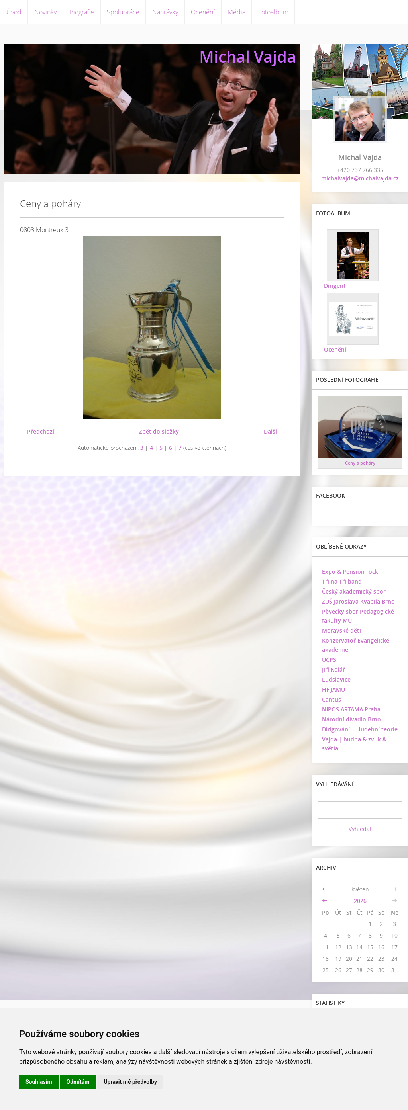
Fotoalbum (273, 12)
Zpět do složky (159, 431)
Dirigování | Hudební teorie (360, 729)
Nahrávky (165, 12)
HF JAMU (333, 689)
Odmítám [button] (78, 1082)
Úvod (14, 12)
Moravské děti (341, 630)
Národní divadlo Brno (351, 719)
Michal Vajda (247, 56)
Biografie (81, 12)
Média (236, 12)
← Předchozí (37, 431)
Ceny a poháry (360, 463)
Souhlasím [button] (39, 1082)
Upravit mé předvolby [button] (130, 1082)
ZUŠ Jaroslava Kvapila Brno (358, 601)
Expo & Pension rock (350, 571)
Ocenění (203, 12)
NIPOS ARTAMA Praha (351, 709)
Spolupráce (123, 12)
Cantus (331, 699)
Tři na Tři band (342, 581)
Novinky (45, 12)
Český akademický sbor (354, 591)
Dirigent (335, 285)
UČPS (329, 659)
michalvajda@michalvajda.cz (360, 178)
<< (325, 889)
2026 (360, 901)
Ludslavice (336, 679)
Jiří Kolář (333, 669)
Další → (274, 431)
